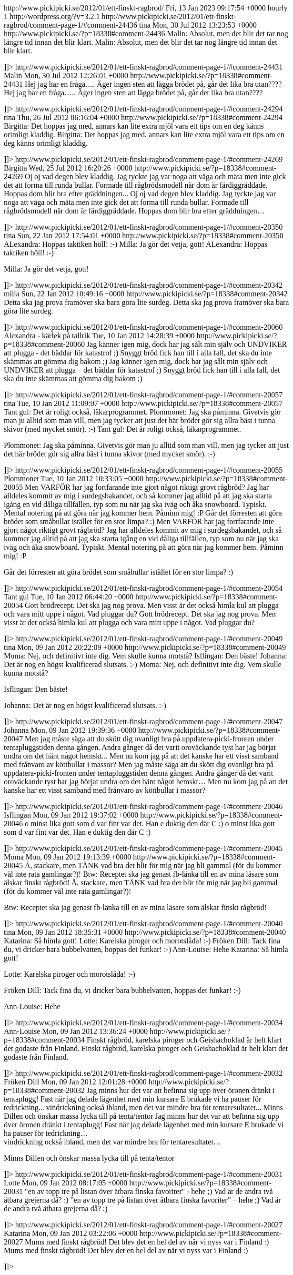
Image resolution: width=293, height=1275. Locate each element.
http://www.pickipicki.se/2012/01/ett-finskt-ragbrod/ (146, 637)
